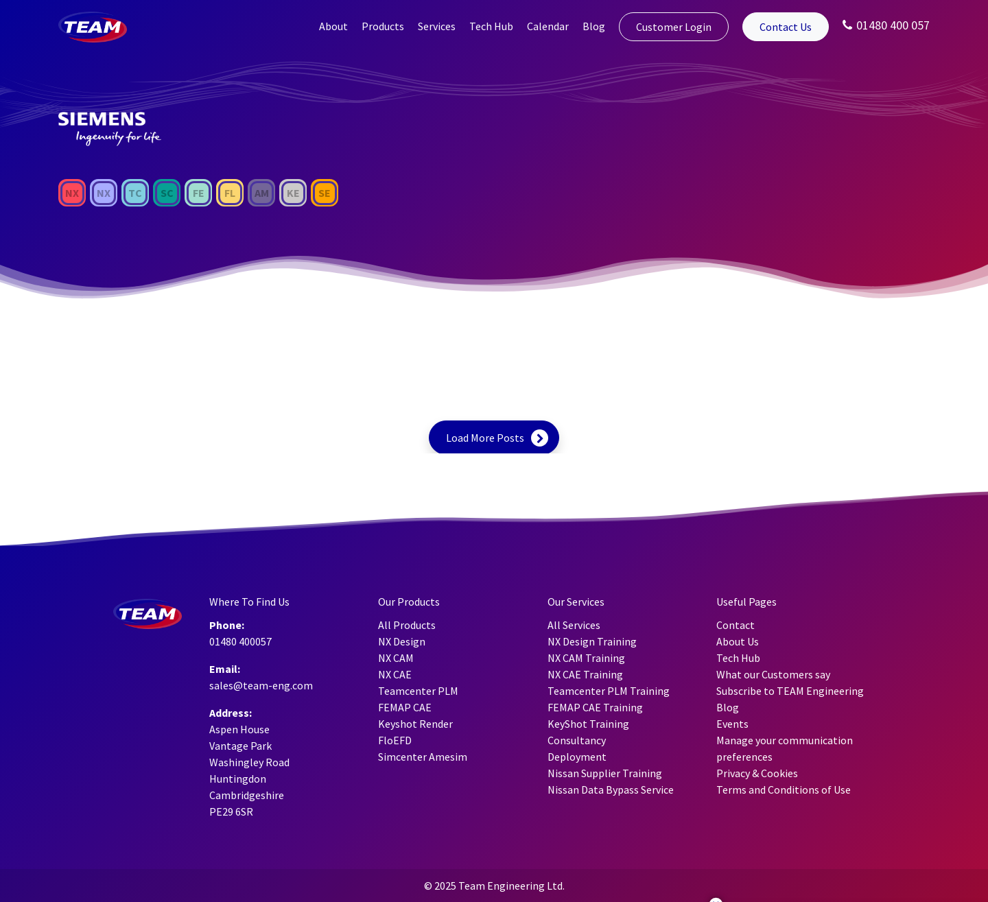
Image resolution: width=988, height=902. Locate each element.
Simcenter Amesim (422, 756)
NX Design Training (592, 641)
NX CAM (396, 658)
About (333, 26)
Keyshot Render (415, 724)
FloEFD (395, 740)
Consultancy (577, 740)
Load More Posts (485, 437)
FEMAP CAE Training (595, 707)
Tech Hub (491, 26)
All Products (407, 625)
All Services (574, 625)
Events (732, 724)
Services (437, 26)
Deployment (577, 756)
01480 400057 (240, 641)
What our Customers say (773, 674)
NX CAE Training (585, 674)
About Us (737, 641)
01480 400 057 (886, 25)
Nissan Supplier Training (605, 773)
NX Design (401, 641)
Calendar (548, 26)
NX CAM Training (586, 658)
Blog (594, 26)
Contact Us (786, 27)
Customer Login (673, 27)
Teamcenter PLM (418, 691)
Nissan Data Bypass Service (611, 789)
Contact (735, 625)
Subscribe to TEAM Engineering (790, 691)
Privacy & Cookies (757, 773)
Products (383, 26)
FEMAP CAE (405, 707)
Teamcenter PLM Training (609, 691)
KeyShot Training (588, 724)
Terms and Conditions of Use (783, 789)
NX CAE (395, 674)
